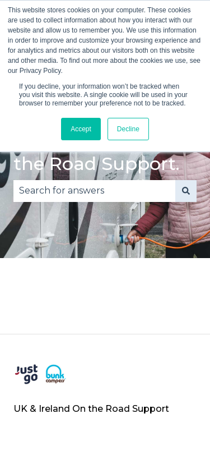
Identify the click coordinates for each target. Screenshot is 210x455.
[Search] (186, 190)
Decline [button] (128, 129)
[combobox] (94, 190)
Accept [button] (81, 129)
